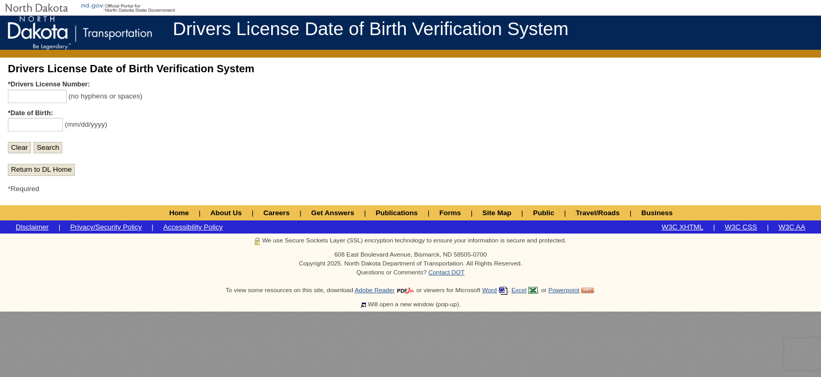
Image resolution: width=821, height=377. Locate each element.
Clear (19, 147)
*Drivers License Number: (49, 84)
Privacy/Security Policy (106, 227)
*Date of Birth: (30, 113)
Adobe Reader (374, 290)
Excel (519, 290)
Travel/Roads (598, 213)
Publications (397, 213)
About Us (226, 213)
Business (657, 213)
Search (48, 147)
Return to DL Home (41, 169)
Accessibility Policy (193, 227)
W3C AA (792, 227)
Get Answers (332, 213)
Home (179, 213)
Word (489, 290)
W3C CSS (741, 227)
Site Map (497, 213)
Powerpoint (563, 290)
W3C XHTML (683, 227)
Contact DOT (446, 272)
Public (543, 213)
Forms (450, 213)
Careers (276, 213)
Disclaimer (32, 227)
